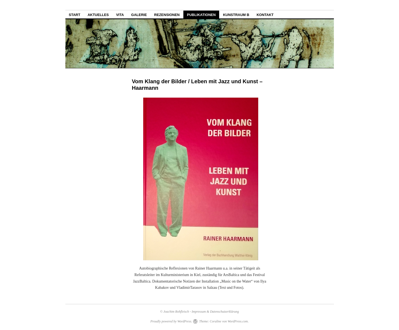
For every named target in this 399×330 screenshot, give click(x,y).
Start (74, 15)
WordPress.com (238, 321)
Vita (120, 15)
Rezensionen (167, 15)
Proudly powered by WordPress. (171, 321)
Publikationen (201, 15)
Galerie (139, 15)
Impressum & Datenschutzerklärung (215, 311)
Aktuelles (98, 15)
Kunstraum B (236, 15)
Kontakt (265, 15)
